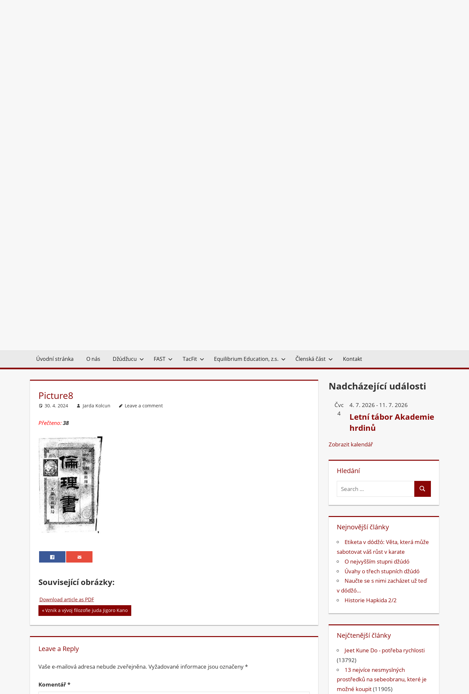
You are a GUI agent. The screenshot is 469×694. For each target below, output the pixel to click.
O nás (93, 99)
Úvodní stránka (55, 99)
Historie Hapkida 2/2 (371, 340)
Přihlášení (423, 677)
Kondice (355, 586)
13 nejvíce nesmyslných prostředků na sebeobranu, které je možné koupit (382, 419)
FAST (163, 99)
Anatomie (357, 528)
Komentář (54, 425)
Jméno (49, 531)
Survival (354, 615)
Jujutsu (353, 576)
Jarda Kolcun (96, 146)
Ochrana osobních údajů (376, 677)
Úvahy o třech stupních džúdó (382, 311)
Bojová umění (362, 537)
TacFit (193, 99)
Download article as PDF (66, 339)
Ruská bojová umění (370, 478)
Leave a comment (144, 146)
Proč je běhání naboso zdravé (382, 458)
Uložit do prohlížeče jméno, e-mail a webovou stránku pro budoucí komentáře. (146, 595)
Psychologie (360, 595)
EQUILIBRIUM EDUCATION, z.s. (260, 677)
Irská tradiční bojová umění (379, 439)
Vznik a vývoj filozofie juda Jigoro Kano (86, 351)
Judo (350, 566)
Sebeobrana (360, 605)
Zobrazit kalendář (351, 184)
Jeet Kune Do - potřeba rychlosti (385, 390)
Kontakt (352, 99)
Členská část (314, 99)
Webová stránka (60, 575)
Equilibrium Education (372, 547)
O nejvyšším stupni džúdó (377, 302)
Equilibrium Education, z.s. (250, 99)
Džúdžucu (128, 99)
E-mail (49, 553)
